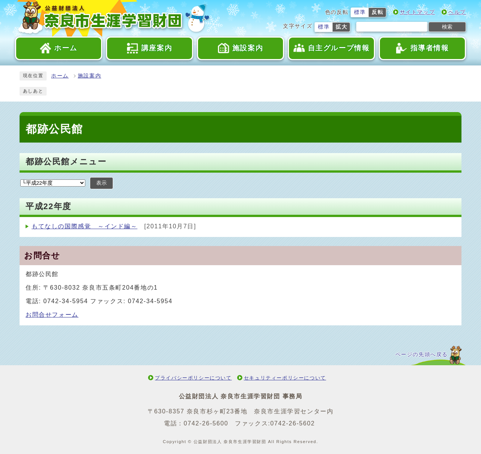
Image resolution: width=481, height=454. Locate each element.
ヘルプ (457, 12)
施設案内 (89, 76)
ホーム (60, 76)
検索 (447, 27)
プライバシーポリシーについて (193, 378)
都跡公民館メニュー (66, 161)
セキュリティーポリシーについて (285, 378)
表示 (101, 183)
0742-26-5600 (206, 423)
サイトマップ (417, 12)
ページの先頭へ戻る (421, 354)
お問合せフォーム (52, 314)
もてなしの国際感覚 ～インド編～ (85, 226)
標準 (360, 12)
